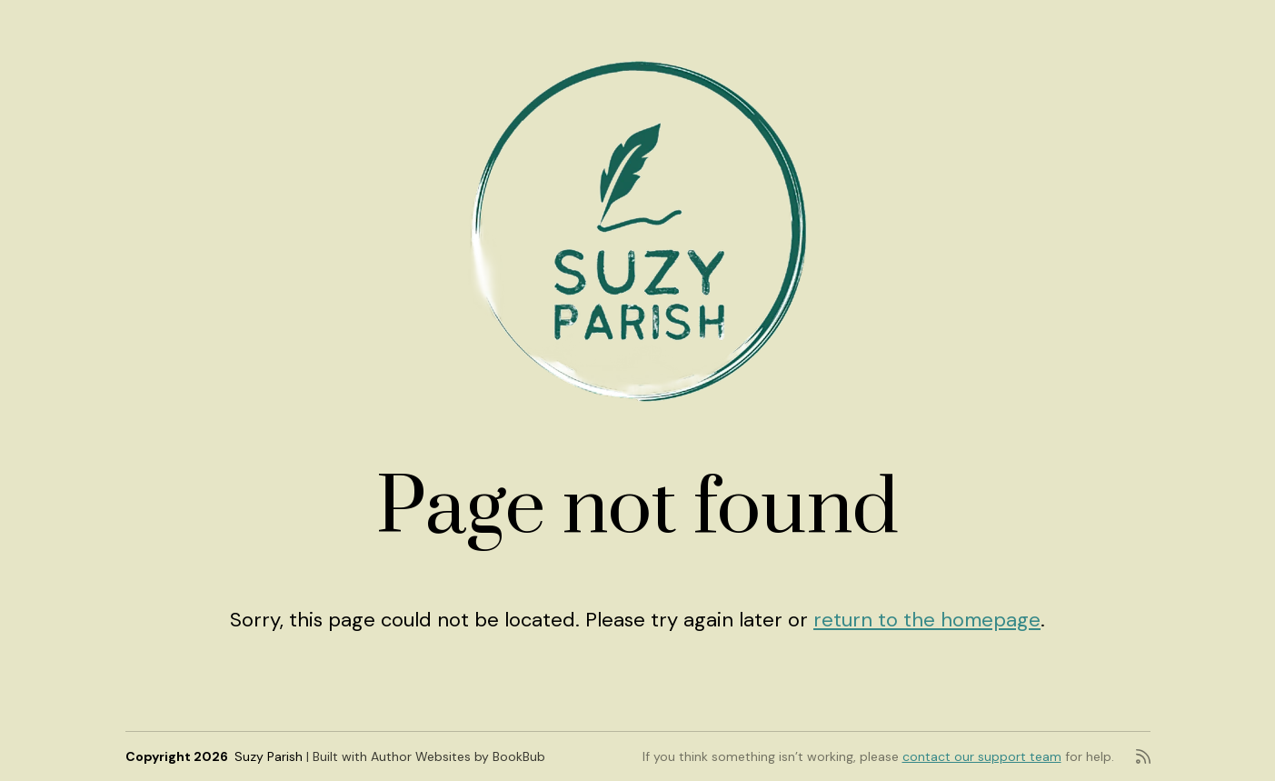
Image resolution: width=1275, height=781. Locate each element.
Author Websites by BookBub (458, 756)
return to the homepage (927, 619)
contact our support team (981, 756)
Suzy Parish (268, 756)
